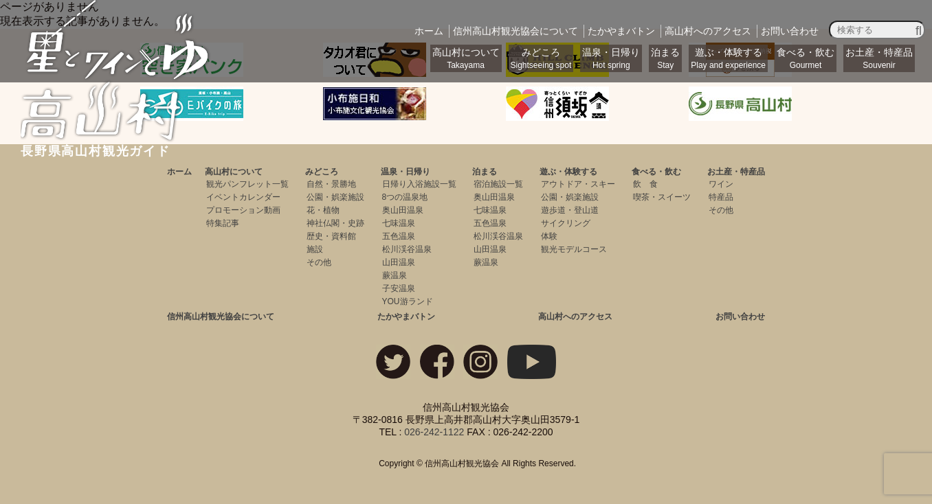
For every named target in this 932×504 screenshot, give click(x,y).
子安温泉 (398, 288)
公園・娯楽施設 (335, 197)
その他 (319, 262)
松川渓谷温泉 (407, 249)
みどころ (541, 58)
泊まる (665, 58)
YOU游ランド (407, 301)
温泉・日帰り (611, 58)
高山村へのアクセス (575, 316)
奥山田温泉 (402, 210)
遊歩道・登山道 (570, 210)
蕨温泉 (394, 275)
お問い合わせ (790, 30)
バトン (621, 30)
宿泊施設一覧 (498, 184)
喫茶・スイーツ (662, 197)
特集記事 (222, 223)
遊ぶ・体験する (728, 58)
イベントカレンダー (243, 197)
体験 (549, 236)
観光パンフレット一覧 (247, 184)
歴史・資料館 (331, 236)
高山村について (466, 58)
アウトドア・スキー (578, 184)
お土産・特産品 (879, 58)
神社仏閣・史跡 (335, 223)
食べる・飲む (805, 58)
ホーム (428, 30)
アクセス (708, 30)
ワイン (721, 184)
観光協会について (515, 30)
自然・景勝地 (331, 184)
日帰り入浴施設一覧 (419, 184)
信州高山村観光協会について (220, 316)
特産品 (721, 197)
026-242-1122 (434, 431)
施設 (315, 249)
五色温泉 (398, 236)
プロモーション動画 (243, 210)
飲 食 (645, 184)
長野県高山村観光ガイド (116, 145)
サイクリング (565, 223)
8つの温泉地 (405, 197)
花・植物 (323, 210)
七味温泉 (398, 223)
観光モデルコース (574, 249)
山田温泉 (398, 262)
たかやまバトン (406, 316)
